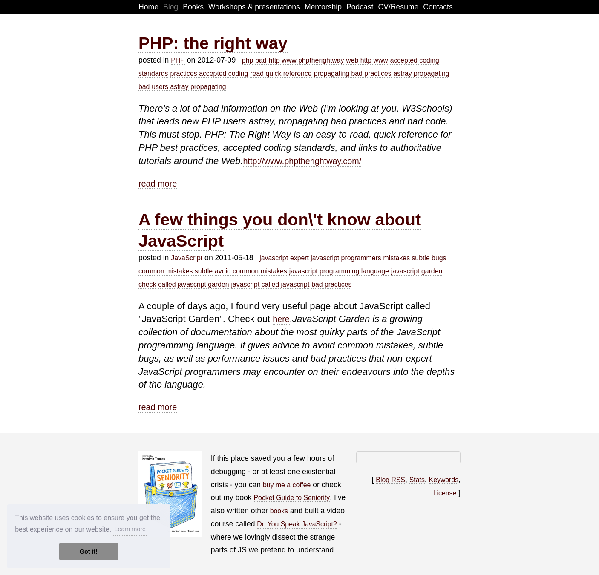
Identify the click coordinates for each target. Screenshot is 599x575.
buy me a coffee (287, 485)
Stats (417, 479)
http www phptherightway (306, 60)
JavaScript (186, 258)
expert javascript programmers (335, 258)
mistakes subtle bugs (414, 258)
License (445, 493)
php (247, 60)
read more (157, 183)
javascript (273, 258)
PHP (178, 60)
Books (193, 7)
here (281, 319)
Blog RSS (390, 479)
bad (260, 60)
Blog (170, 7)
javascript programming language (339, 271)
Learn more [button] (130, 529)
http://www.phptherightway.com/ (302, 161)
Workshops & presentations (254, 7)
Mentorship (323, 7)
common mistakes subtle (175, 271)
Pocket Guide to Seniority (292, 497)
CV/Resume (398, 7)
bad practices (331, 284)
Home (148, 7)
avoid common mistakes (251, 271)
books (279, 511)
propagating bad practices (353, 73)
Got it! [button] (89, 551)
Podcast (360, 7)
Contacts (437, 7)
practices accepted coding (209, 73)
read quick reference (280, 73)
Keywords (444, 479)
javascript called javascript (270, 284)
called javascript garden (193, 284)
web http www (367, 60)
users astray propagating (189, 86)
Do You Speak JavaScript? (297, 524)
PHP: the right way (213, 43)
